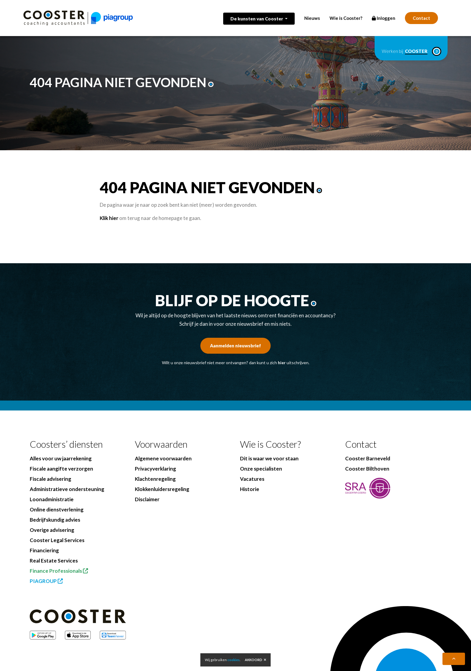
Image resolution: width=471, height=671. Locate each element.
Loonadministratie (52, 499)
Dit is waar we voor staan (269, 458)
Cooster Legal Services (57, 540)
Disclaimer (147, 499)
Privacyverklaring (155, 468)
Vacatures (252, 479)
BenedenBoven (176, 662)
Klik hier (109, 218)
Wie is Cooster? (346, 18)
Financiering (44, 550)
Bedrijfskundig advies (55, 520)
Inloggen (383, 18)
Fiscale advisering (50, 479)
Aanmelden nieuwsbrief (235, 345)
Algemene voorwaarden (163, 458)
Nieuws (312, 18)
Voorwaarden (161, 444)
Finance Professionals (59, 571)
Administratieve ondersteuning (67, 489)
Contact (421, 18)
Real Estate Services (54, 560)
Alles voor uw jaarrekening (61, 458)
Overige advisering (52, 530)
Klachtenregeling (155, 479)
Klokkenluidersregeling (162, 489)
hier (282, 362)
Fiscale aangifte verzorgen (61, 468)
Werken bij (411, 51)
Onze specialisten (261, 468)
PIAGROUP (46, 581)
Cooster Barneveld (367, 458)
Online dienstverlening (57, 509)
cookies (233, 660)
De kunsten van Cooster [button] (257, 18)
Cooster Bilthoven (367, 468)
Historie (249, 489)
